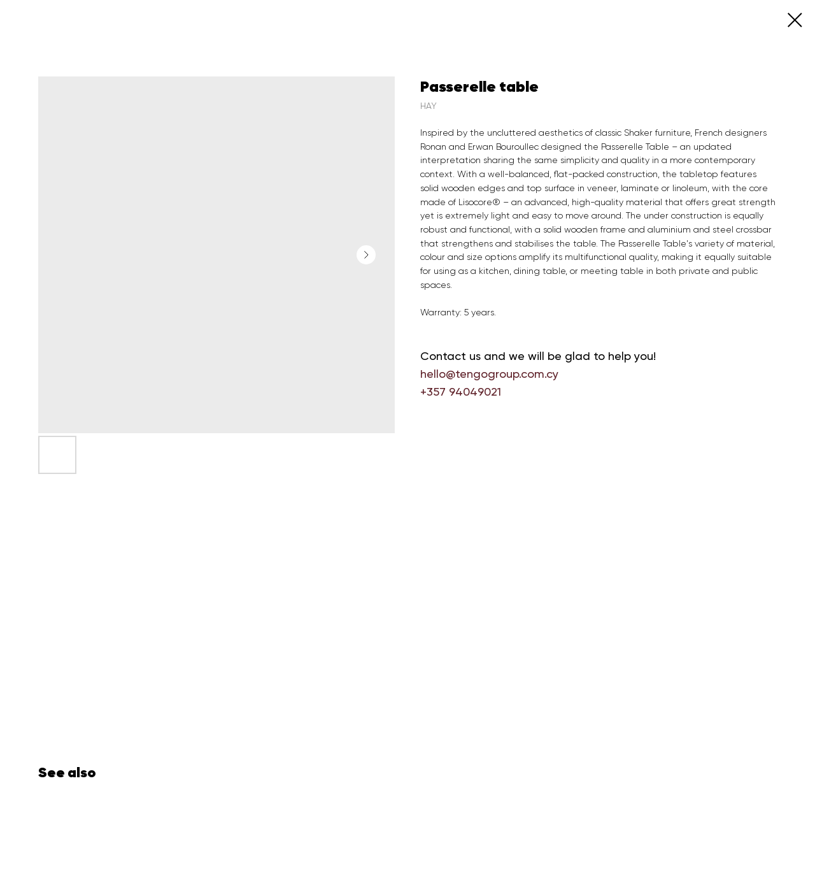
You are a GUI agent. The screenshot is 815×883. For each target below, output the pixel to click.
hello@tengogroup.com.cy (489, 373)
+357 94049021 (460, 391)
